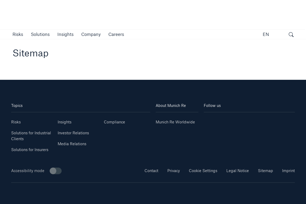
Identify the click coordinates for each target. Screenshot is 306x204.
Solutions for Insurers (29, 149)
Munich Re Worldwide (175, 121)
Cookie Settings (203, 170)
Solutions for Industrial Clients (31, 135)
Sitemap (265, 170)
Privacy (173, 170)
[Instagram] (241, 120)
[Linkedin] (211, 120)
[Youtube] (226, 120)
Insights (64, 121)
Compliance (114, 121)
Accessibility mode (36, 171)
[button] (17, 34)
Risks (16, 121)
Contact (151, 170)
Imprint (288, 170)
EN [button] (266, 34)
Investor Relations (73, 132)
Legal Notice (237, 170)
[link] (65, 34)
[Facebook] (256, 120)
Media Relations (72, 143)
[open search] (291, 35)
